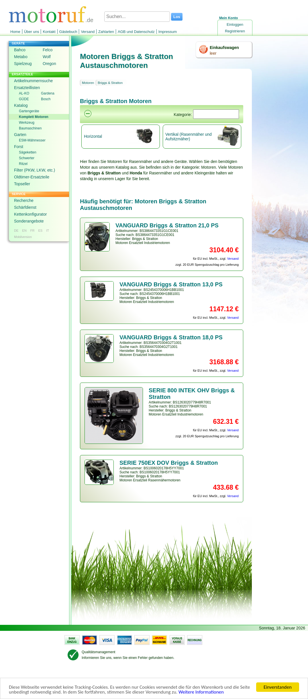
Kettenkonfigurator (30, 214)
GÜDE (24, 99)
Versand (88, 31)
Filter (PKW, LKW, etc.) (34, 170)
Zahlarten (106, 31)
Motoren (88, 82)
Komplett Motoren (33, 117)
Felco (47, 50)
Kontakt (49, 31)
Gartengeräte (29, 111)
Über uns (31, 31)
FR (32, 230)
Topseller (22, 184)
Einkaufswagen (224, 47)
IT (47, 230)
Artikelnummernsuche (33, 80)
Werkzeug (26, 123)
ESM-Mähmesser (32, 140)
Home (15, 31)
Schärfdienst (25, 207)
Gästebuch (68, 31)
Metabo (21, 56)
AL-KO (24, 93)
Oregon (49, 63)
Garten (20, 134)
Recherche (24, 200)
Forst (18, 146)
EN (24, 230)
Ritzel (23, 164)
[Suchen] (216, 114)
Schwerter (26, 158)
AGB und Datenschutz (136, 31)
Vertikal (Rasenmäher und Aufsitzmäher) (188, 136)
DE (16, 230)
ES (40, 230)
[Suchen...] (137, 16)
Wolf (47, 56)
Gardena (47, 93)
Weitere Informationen (201, 692)
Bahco (19, 50)
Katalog (21, 105)
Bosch (45, 99)
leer (213, 53)
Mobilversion (23, 237)
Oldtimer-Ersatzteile (31, 177)
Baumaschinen (30, 128)
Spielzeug (23, 63)
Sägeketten (27, 152)
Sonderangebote (29, 221)
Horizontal (93, 136)
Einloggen (235, 24)
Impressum (167, 31)
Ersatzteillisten (27, 87)
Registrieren (235, 31)
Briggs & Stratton (110, 82)
